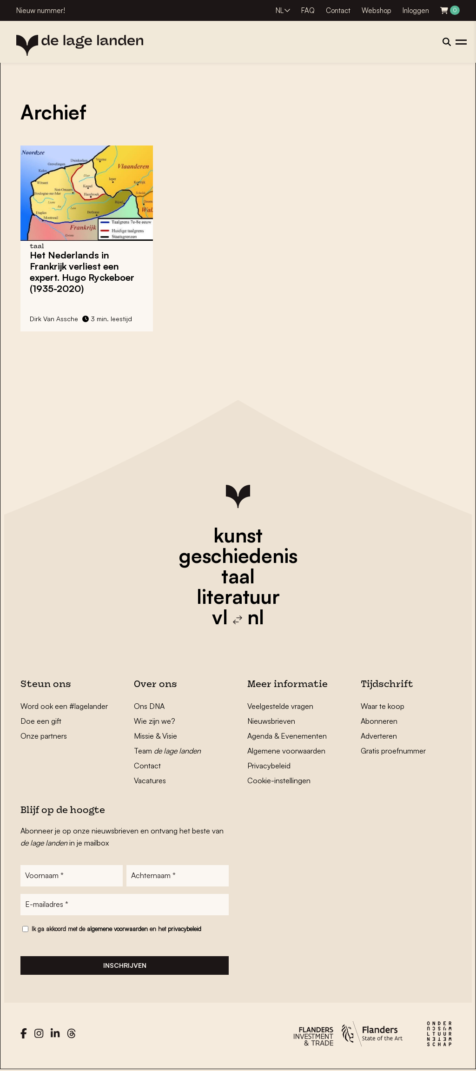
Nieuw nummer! (40, 10)
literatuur (238, 596)
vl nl (238, 617)
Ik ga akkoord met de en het (116, 929)
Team (167, 750)
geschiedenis (238, 555)
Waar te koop (382, 706)
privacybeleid (184, 928)
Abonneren (379, 721)
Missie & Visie (155, 735)
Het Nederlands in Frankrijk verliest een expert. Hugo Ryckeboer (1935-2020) (82, 271)
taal (238, 576)
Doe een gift (40, 721)
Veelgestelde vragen (280, 706)
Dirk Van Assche (54, 319)
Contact (338, 10)
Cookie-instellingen (279, 780)
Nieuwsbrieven (271, 721)
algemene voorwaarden (117, 928)
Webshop (376, 10)
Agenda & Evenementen (287, 735)
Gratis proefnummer (393, 750)
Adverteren (379, 735)
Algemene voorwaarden (286, 750)
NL (280, 10)
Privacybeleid (269, 765)
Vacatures (150, 780)
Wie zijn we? (154, 721)
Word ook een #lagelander (64, 706)
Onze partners (43, 735)
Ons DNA (149, 706)
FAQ (308, 10)
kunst (238, 535)
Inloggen (416, 10)
